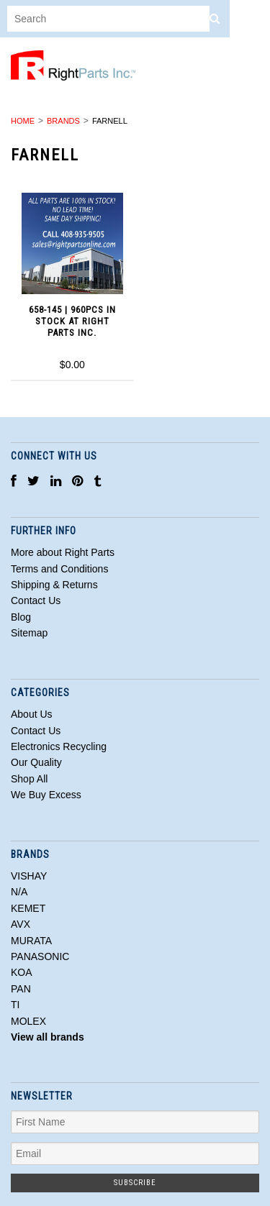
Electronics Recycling (59, 746)
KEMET (28, 908)
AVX (20, 924)
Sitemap (29, 633)
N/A (19, 891)
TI (15, 1004)
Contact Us (35, 730)
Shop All (29, 779)
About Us (32, 714)
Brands (63, 121)
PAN (21, 989)
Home (23, 121)
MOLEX (28, 1021)
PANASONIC (40, 956)
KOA (21, 972)
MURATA (31, 940)
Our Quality (36, 762)
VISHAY (29, 876)
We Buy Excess (46, 794)
